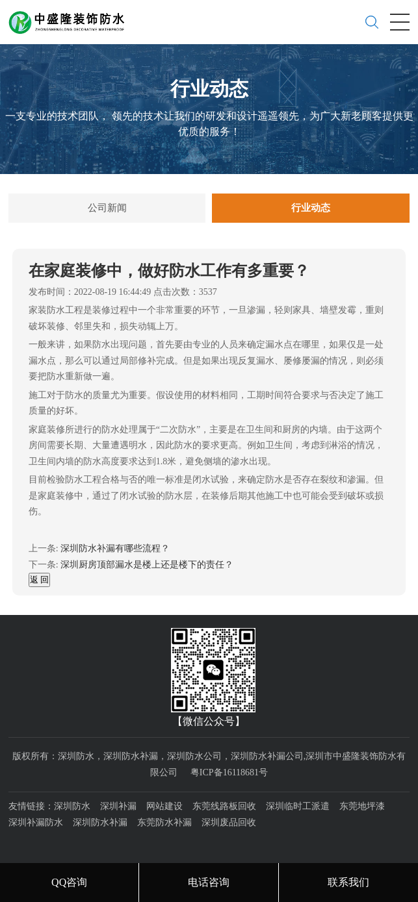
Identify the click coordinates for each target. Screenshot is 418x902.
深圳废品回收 (229, 822)
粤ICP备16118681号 (229, 772)
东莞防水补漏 (164, 822)
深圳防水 (72, 806)
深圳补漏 (118, 806)
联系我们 (348, 882)
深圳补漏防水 (35, 822)
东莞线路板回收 (224, 806)
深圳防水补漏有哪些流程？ (115, 548)
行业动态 (310, 208)
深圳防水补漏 (100, 822)
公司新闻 (107, 208)
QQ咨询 (69, 882)
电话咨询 (208, 882)
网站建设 (164, 806)
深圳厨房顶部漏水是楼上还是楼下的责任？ (146, 565)
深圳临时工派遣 (298, 806)
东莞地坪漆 (362, 806)
